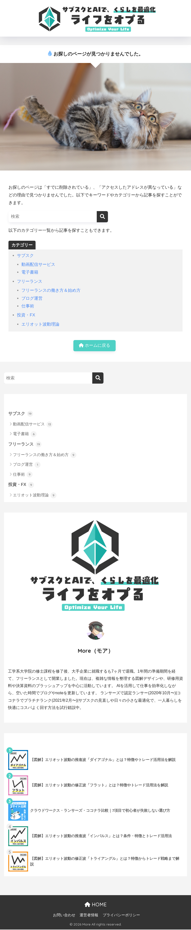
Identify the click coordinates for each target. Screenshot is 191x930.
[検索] (102, 216)
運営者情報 (89, 915)
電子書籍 (29, 272)
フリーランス (29, 281)
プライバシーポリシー (121, 915)
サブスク (25, 255)
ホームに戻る (94, 345)
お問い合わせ (64, 915)
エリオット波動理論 (40, 324)
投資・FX (26, 315)
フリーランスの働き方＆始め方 (51, 290)
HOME (96, 905)
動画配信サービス (38, 264)
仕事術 (27, 306)
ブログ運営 (32, 298)
